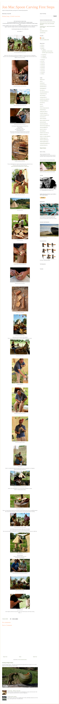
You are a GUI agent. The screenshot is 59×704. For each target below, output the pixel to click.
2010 (42, 72)
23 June (43, 54)
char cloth (41, 90)
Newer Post (5, 656)
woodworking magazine (44, 143)
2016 (42, 62)
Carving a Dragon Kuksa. (7, 662)
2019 (42, 48)
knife (41, 104)
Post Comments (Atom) (22, 659)
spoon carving (42, 118)
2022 (42, 45)
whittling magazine (43, 138)
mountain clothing (43, 113)
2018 (42, 59)
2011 (42, 70)
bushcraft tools (42, 86)
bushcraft (41, 83)
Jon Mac (42, 38)
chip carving (42, 95)
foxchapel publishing (43, 100)
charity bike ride (43, 93)
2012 (42, 69)
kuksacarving (42, 109)
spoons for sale (42, 129)
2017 (42, 61)
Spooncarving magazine (44, 125)
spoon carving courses (44, 120)
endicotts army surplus (44, 99)
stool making (42, 130)
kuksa (41, 106)
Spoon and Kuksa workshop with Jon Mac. (47, 21)
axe (40, 81)
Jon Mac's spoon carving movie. (47, 52)
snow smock (42, 116)
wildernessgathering (43, 141)
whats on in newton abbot (44, 136)
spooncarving (42, 122)
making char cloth (43, 111)
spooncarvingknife (43, 127)
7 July (43, 49)
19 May (43, 56)
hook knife (42, 102)
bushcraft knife (42, 84)
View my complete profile (44, 39)
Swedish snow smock (44, 132)
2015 (42, 64)
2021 (42, 46)
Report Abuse (43, 148)
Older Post (35, 656)
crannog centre (42, 97)
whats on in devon (43, 134)
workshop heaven (43, 145)
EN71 (41, 29)
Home (20, 656)
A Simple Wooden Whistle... (12, 696)
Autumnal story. (42, 32)
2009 (42, 73)
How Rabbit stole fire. (44, 30)
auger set (41, 79)
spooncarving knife (43, 123)
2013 (42, 67)
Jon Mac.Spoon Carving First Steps (28, 7)
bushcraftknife (42, 88)
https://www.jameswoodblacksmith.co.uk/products (20, 166)
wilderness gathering (43, 139)
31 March (44, 57)
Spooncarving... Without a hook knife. (13, 690)
